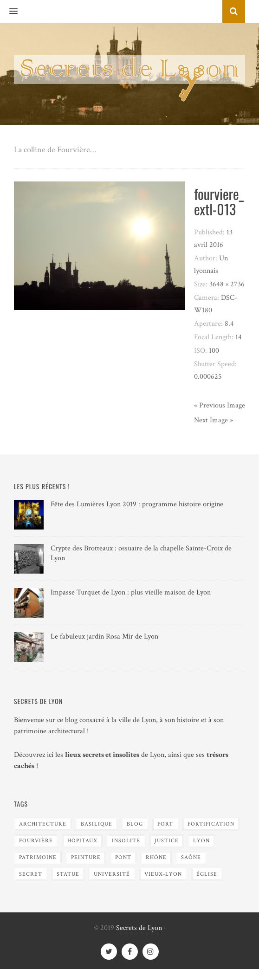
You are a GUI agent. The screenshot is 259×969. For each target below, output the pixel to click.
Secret (30, 874)
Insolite (126, 840)
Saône (191, 857)
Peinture (86, 857)
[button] (9, 11)
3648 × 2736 (227, 284)
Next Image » (213, 420)
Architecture (42, 823)
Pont (123, 857)
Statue (68, 874)
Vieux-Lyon (163, 874)
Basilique (96, 823)
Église (206, 874)
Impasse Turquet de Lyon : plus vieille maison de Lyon (131, 592)
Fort (165, 823)
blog (135, 823)
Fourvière (36, 840)
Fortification (211, 823)
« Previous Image (219, 405)
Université (112, 874)
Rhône (156, 857)
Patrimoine (38, 857)
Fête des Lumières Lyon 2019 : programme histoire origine (137, 504)
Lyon (201, 840)
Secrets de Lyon (139, 928)
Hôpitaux (82, 840)
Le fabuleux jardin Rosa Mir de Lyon (104, 636)
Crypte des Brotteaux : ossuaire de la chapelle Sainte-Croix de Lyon (141, 553)
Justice (167, 840)
